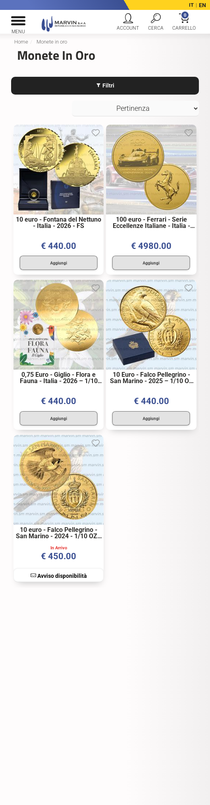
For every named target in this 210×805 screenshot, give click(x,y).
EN (202, 5)
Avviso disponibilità (59, 573)
